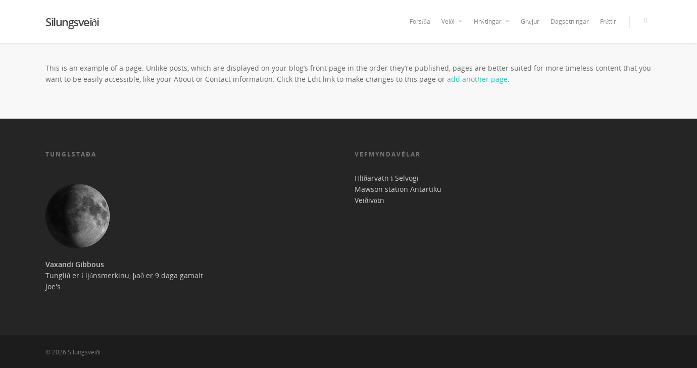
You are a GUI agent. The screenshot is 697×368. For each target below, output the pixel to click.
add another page (477, 79)
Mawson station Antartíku (398, 189)
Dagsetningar (570, 21)
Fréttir (608, 21)
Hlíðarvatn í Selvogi (387, 178)
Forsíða (420, 21)
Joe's (53, 286)
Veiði (452, 22)
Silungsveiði (71, 21)
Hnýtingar (492, 22)
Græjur (530, 21)
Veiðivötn (369, 200)
